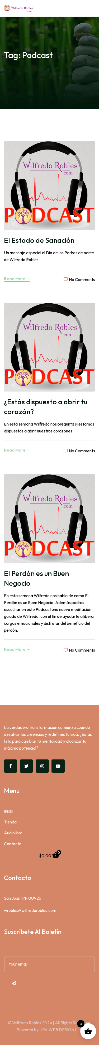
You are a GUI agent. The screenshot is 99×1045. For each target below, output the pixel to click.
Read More (17, 278)
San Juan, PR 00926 (22, 898)
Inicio (8, 811)
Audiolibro (13, 832)
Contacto (12, 843)
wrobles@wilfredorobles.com (30, 910)
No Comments (79, 279)
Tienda (10, 822)
